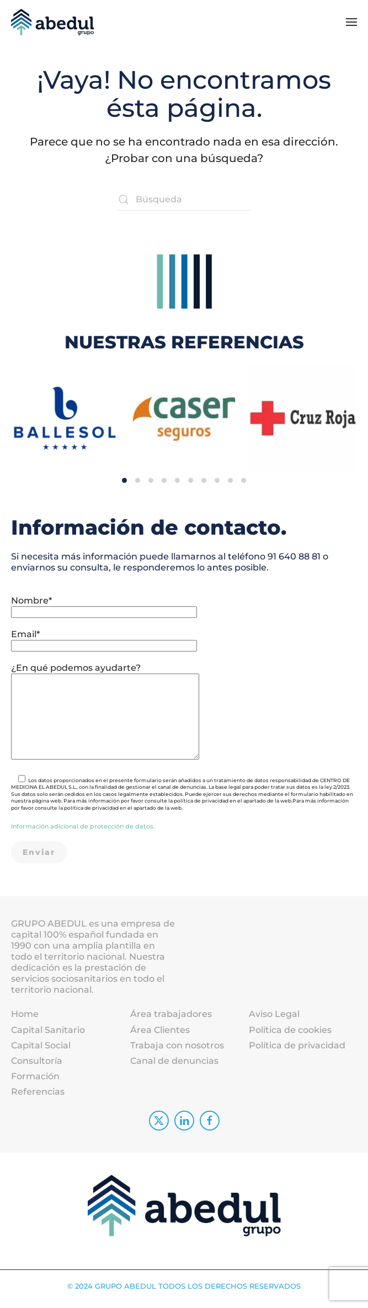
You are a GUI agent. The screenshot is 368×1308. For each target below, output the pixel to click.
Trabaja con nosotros (177, 1051)
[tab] (124, 469)
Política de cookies (290, 1035)
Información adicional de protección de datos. (83, 832)
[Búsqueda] (184, 200)
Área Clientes (160, 1035)
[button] (351, 22)
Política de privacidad (297, 1051)
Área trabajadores (171, 1020)
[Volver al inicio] (52, 22)
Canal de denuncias (174, 1066)
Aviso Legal (274, 1020)
